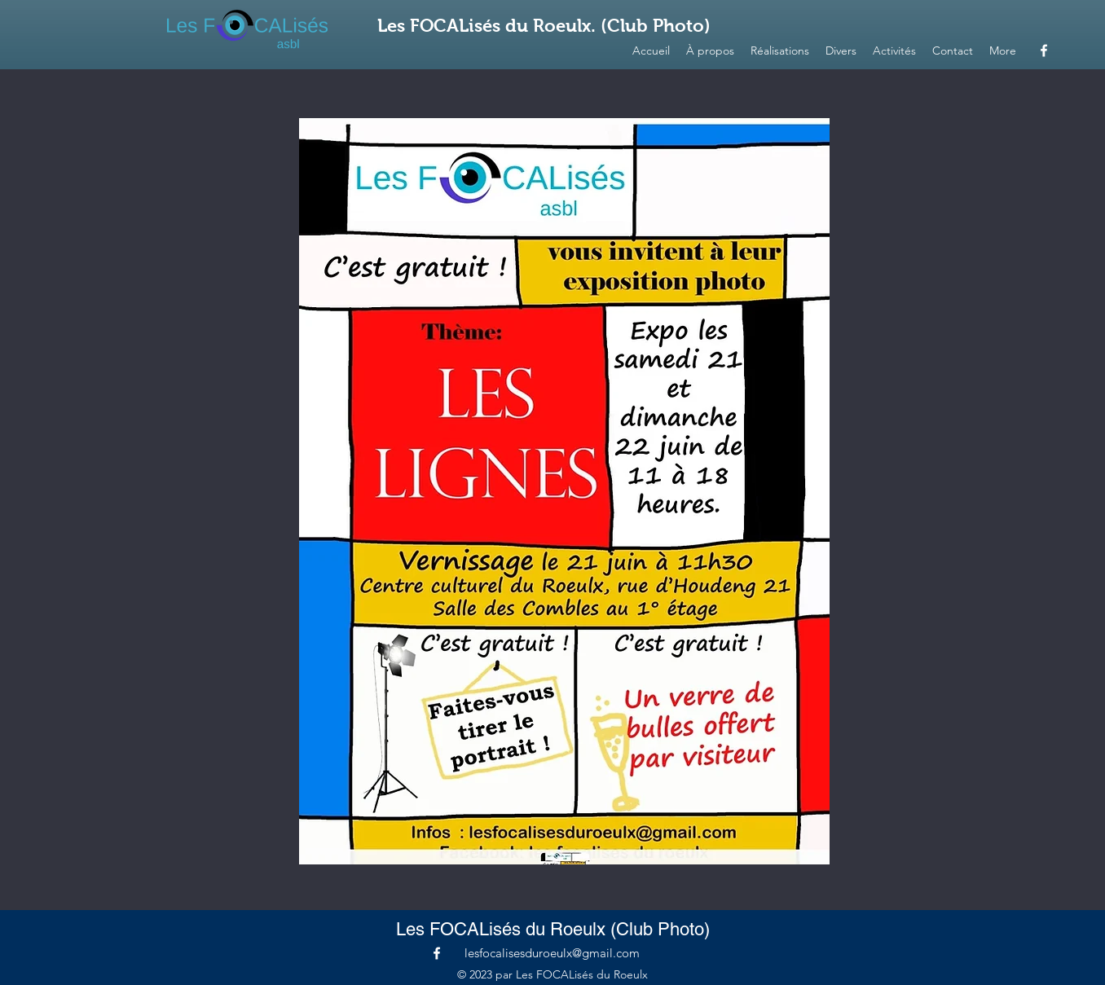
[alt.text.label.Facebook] (1044, 50)
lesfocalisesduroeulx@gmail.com (552, 953)
